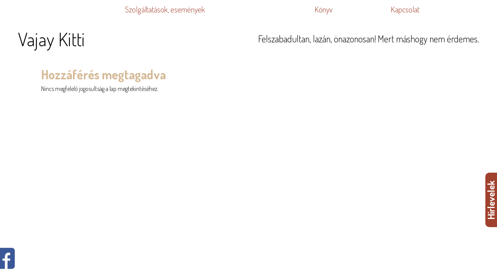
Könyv (323, 9)
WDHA (486, 109)
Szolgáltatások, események (165, 9)
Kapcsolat (405, 9)
